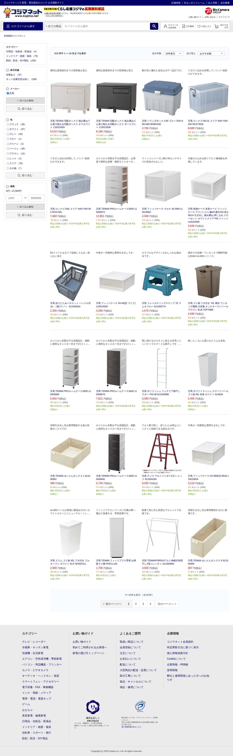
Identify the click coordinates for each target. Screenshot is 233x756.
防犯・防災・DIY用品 (35, 738)
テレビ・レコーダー (34, 641)
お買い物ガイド (195, 17)
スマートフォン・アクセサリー (40, 681)
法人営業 (212, 2)
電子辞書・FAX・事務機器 (37, 687)
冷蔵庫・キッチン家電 (35, 647)
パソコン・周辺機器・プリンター (42, 664)
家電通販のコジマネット (15, 36)
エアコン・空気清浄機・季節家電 (42, 658)
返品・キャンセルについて (135, 681)
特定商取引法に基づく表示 (183, 647)
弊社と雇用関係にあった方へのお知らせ (188, 677)
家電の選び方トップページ (88, 653)
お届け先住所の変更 (52, 13)
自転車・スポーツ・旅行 (36, 732)
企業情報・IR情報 (177, 664)
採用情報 (172, 670)
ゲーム (26, 704)
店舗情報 (176, 2)
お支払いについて (130, 658)
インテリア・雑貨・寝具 (36, 727)
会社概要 (225, 2)
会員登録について (130, 647)
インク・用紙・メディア (36, 692)
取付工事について (130, 675)
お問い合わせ (210, 17)
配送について (128, 664)
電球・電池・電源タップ (36, 698)
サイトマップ (224, 17)
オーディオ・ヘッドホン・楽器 (40, 675)
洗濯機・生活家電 (32, 653)
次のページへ (166, 603)
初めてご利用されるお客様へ (90, 647)
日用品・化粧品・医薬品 (36, 721)
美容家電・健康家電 (34, 715)
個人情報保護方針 (177, 653)
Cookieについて (176, 658)
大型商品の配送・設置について (138, 670)
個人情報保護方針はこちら (131, 727)
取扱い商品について (132, 641)
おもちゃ (27, 710)
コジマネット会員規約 (180, 641)
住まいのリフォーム (194, 2)
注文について (128, 653)
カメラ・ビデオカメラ (35, 670)
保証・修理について (132, 687)
